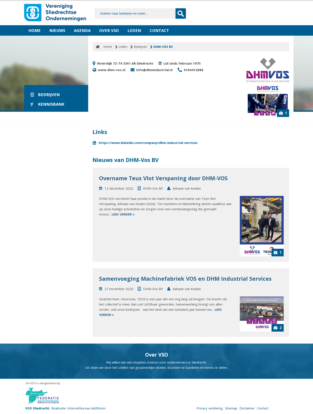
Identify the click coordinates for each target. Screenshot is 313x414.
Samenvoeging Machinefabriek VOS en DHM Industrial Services (185, 278)
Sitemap (231, 408)
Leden (134, 30)
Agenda (82, 30)
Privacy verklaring (210, 408)
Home (34, 30)
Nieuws (57, 30)
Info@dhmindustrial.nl (154, 70)
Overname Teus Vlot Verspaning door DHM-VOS (163, 178)
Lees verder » (123, 214)
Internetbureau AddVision (86, 408)
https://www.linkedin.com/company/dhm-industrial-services (148, 142)
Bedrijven (140, 47)
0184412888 (193, 70)
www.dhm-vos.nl (111, 70)
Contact (159, 30)
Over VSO (109, 30)
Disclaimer (247, 408)
